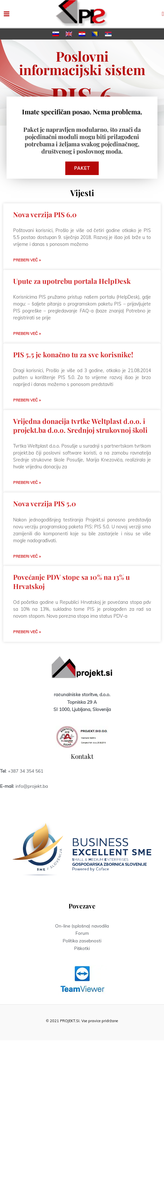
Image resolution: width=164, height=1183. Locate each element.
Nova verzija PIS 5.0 (44, 503)
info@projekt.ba (31, 786)
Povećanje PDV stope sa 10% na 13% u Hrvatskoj (71, 581)
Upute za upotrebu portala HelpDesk (72, 280)
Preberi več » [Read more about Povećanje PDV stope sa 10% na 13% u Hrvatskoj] (27, 631)
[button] (163, 13)
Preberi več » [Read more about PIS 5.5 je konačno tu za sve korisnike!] (27, 400)
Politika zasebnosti (82, 940)
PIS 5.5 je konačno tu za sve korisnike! (73, 354)
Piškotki (82, 948)
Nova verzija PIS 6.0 (45, 214)
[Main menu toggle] (6, 13)
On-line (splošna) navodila (82, 926)
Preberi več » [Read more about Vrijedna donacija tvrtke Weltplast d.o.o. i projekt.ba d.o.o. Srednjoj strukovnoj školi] (27, 482)
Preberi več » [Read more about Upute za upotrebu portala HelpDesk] (27, 333)
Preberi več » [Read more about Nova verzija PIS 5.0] (27, 556)
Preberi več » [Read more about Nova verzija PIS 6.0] (27, 259)
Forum (82, 933)
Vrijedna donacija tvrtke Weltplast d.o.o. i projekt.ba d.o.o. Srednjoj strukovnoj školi (80, 425)
